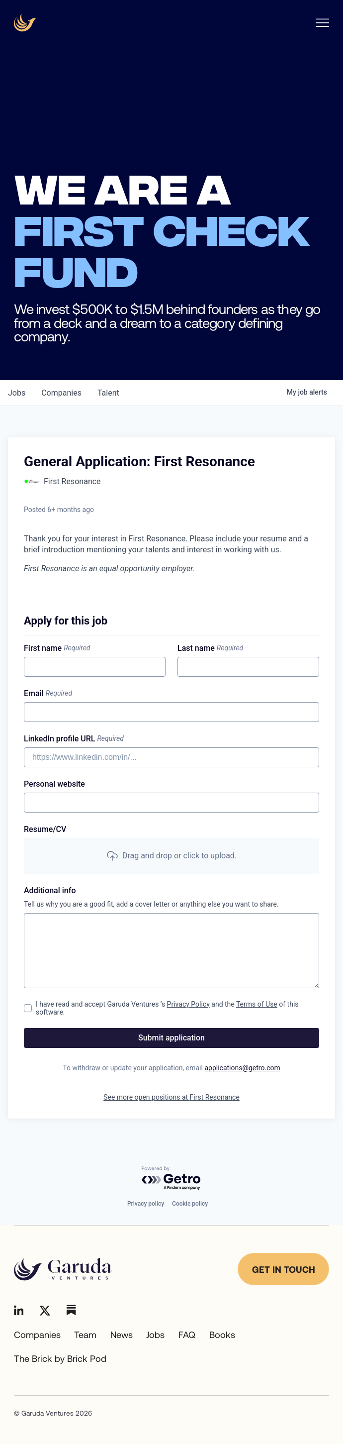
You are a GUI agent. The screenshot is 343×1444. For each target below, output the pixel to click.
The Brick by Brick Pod (60, 1358)
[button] (171, 856)
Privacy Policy (188, 1004)
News (121, 1334)
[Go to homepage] (63, 1269)
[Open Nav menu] (323, 23)
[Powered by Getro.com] (171, 1178)
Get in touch (283, 1269)
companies (61, 393)
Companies (37, 1334)
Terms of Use (256, 1004)
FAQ (186, 1334)
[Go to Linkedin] (19, 1310)
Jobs (155, 1334)
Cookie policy (190, 1203)
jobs (16, 393)
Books (222, 1334)
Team (85, 1334)
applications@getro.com (242, 1068)
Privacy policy (145, 1203)
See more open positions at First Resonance (171, 1097)
